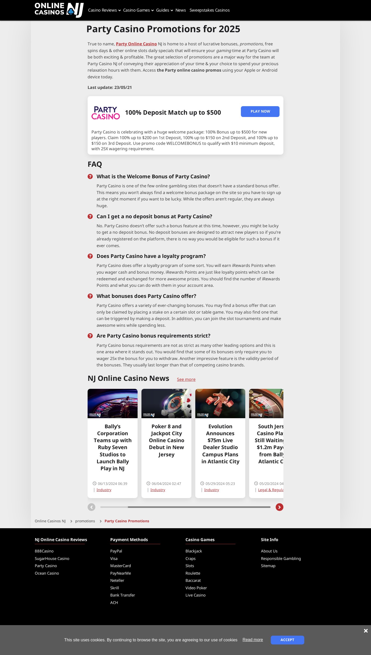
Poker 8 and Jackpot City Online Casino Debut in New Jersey (166, 440)
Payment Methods (129, 540)
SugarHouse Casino (52, 559)
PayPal (116, 551)
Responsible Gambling (281, 559)
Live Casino (195, 595)
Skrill (114, 588)
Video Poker (196, 588)
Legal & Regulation (274, 490)
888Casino (44, 551)
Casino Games (200, 540)
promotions (85, 521)
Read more (253, 639)
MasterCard (120, 566)
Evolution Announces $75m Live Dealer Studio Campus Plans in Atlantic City (220, 444)
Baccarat (193, 581)
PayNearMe (120, 573)
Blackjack (193, 551)
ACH (114, 603)
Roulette (192, 573)
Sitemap (268, 566)
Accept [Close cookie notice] (287, 640)
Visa (113, 559)
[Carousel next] (279, 507)
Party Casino (46, 566)
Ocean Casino (47, 573)
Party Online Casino (136, 44)
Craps (190, 559)
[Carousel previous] (91, 507)
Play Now (260, 111)
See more (186, 379)
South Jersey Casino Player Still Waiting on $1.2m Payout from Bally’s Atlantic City (274, 444)
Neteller (117, 581)
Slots (189, 566)
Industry (104, 490)
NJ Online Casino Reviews (61, 540)
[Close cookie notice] (366, 631)
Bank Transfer (122, 595)
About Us (269, 551)
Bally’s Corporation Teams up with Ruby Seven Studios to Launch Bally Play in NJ (113, 447)
